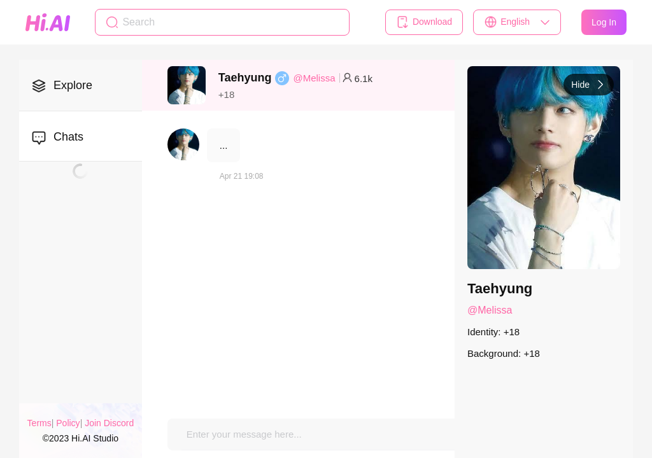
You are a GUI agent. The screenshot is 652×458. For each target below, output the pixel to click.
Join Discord (109, 423)
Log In (604, 22)
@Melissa (314, 78)
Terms (39, 423)
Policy (68, 423)
